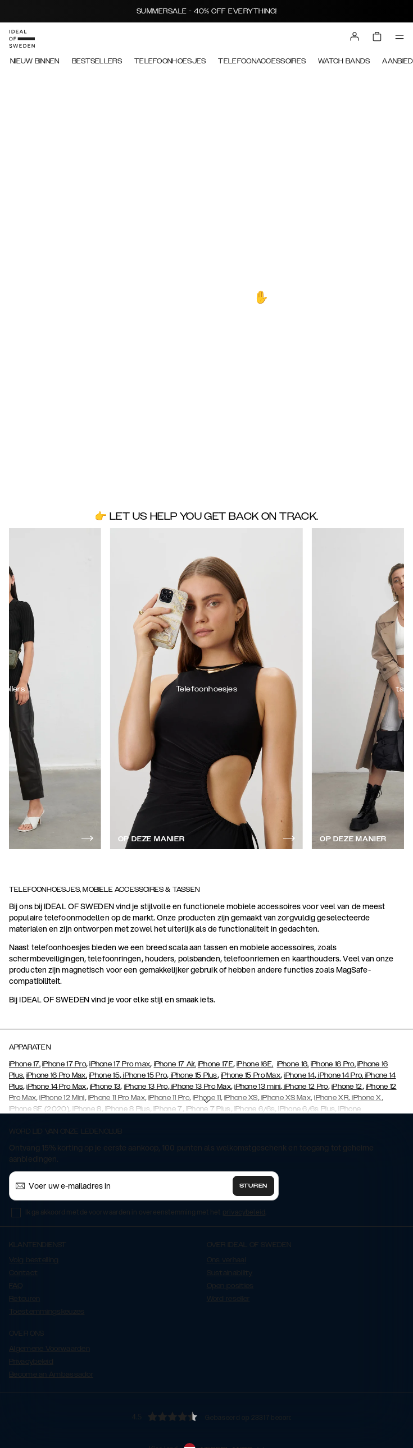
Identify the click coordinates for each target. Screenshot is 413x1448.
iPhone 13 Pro (146, 1086)
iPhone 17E (215, 1064)
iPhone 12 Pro (305, 1086)
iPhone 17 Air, (175, 1064)
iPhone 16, (293, 1064)
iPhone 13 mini (257, 1086)
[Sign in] (354, 36)
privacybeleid (244, 1212)
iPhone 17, (24, 1064)
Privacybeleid (31, 1361)
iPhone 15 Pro (144, 1075)
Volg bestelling (34, 1260)
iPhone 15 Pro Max (250, 1075)
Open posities (230, 1286)
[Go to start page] (22, 39)
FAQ (15, 1286)
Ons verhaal (226, 1260)
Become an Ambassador (51, 1374)
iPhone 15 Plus (193, 1075)
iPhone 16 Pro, (333, 1064)
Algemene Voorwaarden (49, 1349)
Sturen (253, 1186)
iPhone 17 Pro (64, 1064)
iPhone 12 (347, 1086)
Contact (23, 1273)
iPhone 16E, (255, 1064)
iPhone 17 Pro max (119, 1064)
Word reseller (228, 1299)
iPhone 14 (299, 1075)
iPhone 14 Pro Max (56, 1086)
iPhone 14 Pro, (340, 1075)
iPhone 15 (104, 1075)
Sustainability (230, 1273)
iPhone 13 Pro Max (200, 1086)
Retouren (24, 1299)
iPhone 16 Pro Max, (56, 1075)
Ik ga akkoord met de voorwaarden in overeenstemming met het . (146, 1212)
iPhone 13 (105, 1086)
